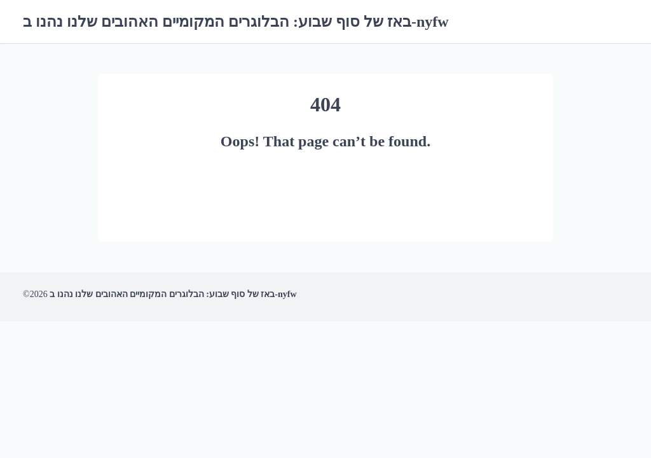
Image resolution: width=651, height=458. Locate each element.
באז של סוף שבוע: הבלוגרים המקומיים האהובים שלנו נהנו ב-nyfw (236, 21)
